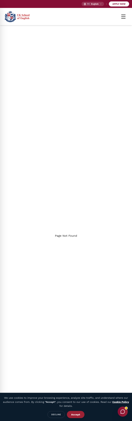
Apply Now (119, 4)
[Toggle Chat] (123, 412)
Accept (75, 414)
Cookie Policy (120, 401)
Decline (56, 414)
